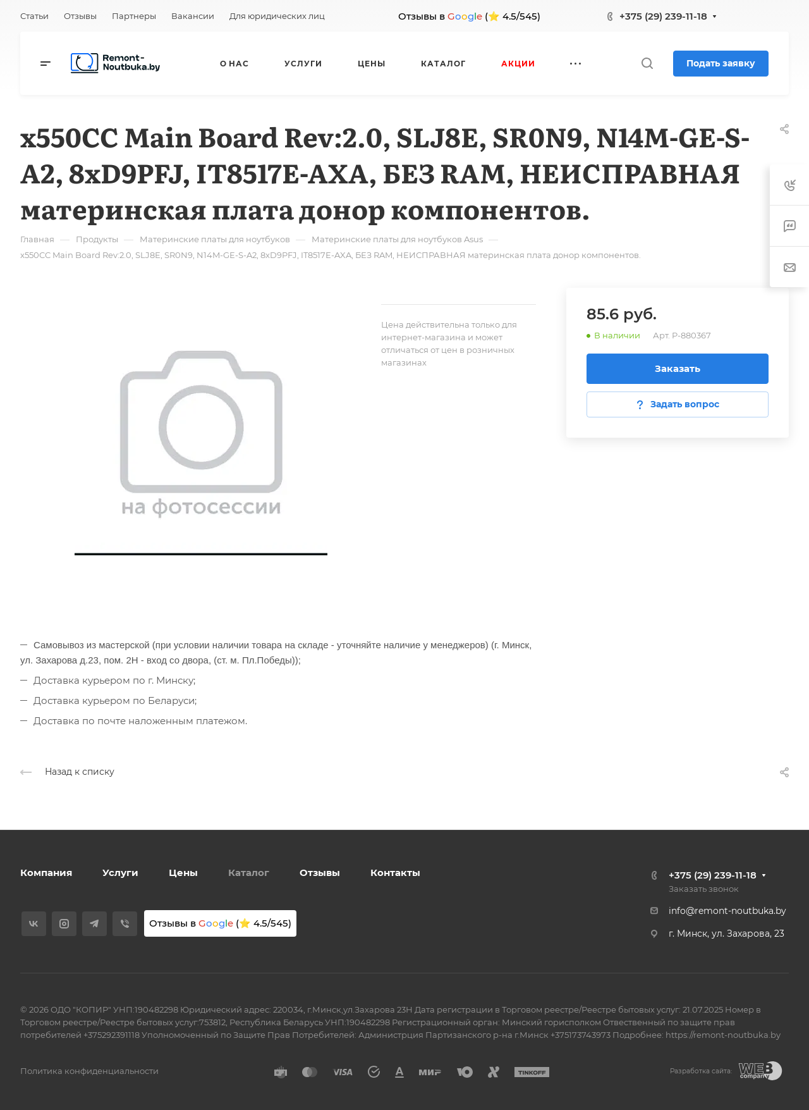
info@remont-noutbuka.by (727, 910)
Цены (183, 872)
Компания (46, 872)
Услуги (120, 872)
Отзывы (320, 872)
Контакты (395, 872)
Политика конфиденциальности (89, 1071)
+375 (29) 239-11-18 (663, 16)
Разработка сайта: (701, 1071)
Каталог (248, 872)
